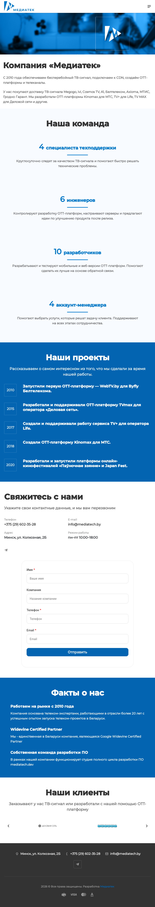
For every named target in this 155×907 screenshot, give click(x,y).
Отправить (77, 652)
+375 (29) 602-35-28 (20, 524)
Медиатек (107, 886)
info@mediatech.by (84, 524)
